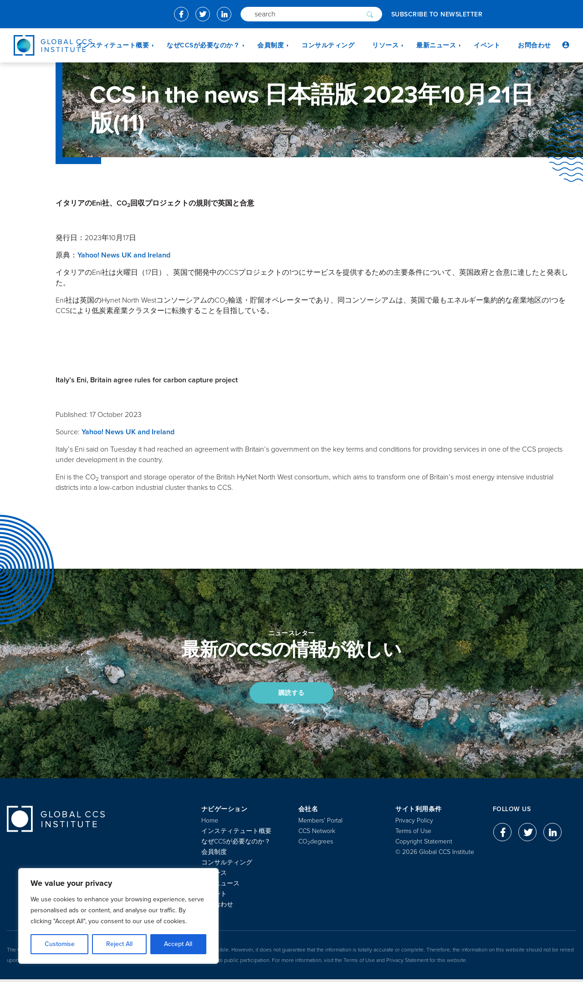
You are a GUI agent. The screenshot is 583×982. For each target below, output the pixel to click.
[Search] (299, 14)
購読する (291, 694)
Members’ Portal (320, 823)
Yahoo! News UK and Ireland (123, 255)
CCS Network (316, 834)
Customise (60, 944)
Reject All (119, 944)
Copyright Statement (423, 844)
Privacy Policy (414, 823)
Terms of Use (413, 834)
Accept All (178, 944)
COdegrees (315, 844)
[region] (118, 916)
